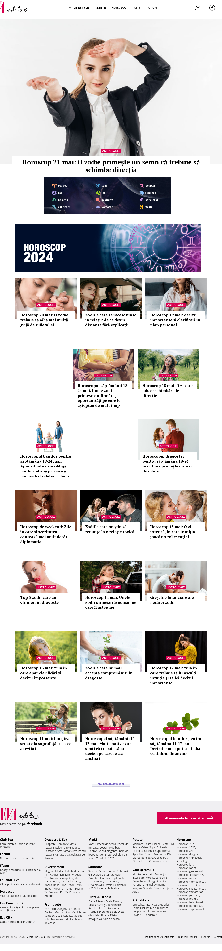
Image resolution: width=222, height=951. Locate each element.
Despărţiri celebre (143, 911)
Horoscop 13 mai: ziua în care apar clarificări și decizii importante (43, 672)
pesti (148, 207)
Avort (109, 885)
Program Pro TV (58, 892)
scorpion (107, 199)
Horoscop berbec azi (189, 905)
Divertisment (54, 867)
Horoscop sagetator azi (191, 888)
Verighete (105, 854)
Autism (136, 891)
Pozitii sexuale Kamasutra (65, 852)
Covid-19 (137, 915)
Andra (48, 885)
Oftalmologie (96, 885)
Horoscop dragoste (188, 854)
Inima (112, 871)
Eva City (6, 917)
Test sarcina (95, 881)
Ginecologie (95, 874)
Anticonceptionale (113, 878)
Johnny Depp (73, 874)
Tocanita (137, 851)
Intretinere (114, 905)
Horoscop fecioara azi (190, 875)
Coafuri (48, 912)
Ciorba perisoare (142, 857)
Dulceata (161, 847)
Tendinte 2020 (105, 858)
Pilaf (170, 854)
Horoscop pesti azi (188, 895)
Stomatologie (112, 874)
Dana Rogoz (51, 881)
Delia (56, 885)
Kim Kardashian (54, 874)
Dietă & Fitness (99, 897)
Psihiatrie (113, 888)
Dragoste (50, 844)
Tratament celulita (62, 919)
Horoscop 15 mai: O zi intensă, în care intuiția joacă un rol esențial (172, 531)
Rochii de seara (106, 844)
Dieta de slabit (108, 911)
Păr (46, 909)
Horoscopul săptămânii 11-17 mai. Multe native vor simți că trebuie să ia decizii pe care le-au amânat (110, 748)
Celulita (67, 915)
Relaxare (93, 905)
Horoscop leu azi (187, 899)
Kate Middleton (74, 871)
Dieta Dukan (113, 901)
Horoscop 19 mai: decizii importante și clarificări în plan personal (175, 319)
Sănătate (95, 867)
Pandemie (150, 915)
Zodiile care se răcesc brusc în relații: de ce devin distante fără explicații (110, 319)
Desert (149, 854)
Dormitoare (139, 881)
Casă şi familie (143, 870)
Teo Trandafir (52, 878)
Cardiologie (111, 881)
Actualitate (140, 900)
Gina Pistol (67, 885)
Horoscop (120, 7)
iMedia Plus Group (35, 937)
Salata (136, 847)
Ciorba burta (140, 861)
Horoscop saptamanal (190, 909)
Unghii (62, 909)
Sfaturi (5, 865)
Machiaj (59, 912)
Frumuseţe (52, 904)
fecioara (150, 192)
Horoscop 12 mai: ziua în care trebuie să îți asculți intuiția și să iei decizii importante (173, 675)
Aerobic (93, 908)
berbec (62, 185)
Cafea (144, 847)
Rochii (53, 909)
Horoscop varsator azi (190, 892)
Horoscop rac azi (187, 868)
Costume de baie (110, 847)
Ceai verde (119, 885)
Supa (152, 847)
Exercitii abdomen (110, 908)
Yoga (103, 905)
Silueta (105, 915)
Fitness (100, 901)
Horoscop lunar (186, 864)
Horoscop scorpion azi (190, 885)
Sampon (49, 915)
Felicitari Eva (9, 880)
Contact (218, 937)
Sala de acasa (111, 919)
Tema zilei (138, 908)
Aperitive (137, 854)
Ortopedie (100, 888)
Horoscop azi (185, 851)
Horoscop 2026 (186, 844)
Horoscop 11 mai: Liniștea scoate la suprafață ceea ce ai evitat (45, 743)
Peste (165, 844)
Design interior (157, 881)
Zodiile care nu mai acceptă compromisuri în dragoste (109, 672)
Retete (100, 7)
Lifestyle (81, 7)
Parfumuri (73, 909)
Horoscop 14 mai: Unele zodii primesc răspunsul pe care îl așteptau (110, 602)
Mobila (150, 877)
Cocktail (149, 851)
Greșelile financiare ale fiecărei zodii (172, 600)
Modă (92, 839)
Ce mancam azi (158, 861)
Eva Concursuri (11, 903)
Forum (151, 7)
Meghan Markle (54, 871)
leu (103, 192)
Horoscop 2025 (186, 847)
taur (104, 185)
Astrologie (111, 150)
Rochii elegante (107, 851)
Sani (68, 912)
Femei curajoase (164, 888)
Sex (59, 851)
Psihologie (123, 871)
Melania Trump (63, 888)
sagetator (151, 199)
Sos (171, 844)
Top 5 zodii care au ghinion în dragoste (39, 600)
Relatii (59, 847)
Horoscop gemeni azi (190, 871)
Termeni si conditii (188, 937)
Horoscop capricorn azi (191, 881)
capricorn (64, 207)
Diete (91, 901)
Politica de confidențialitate (159, 937)
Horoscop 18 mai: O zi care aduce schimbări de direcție (168, 390)
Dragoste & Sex (55, 839)
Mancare (137, 844)
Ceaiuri (103, 871)
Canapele (161, 877)
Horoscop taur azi (188, 878)
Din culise (138, 904)
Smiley (76, 881)
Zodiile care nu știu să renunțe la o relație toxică (109, 529)
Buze (59, 915)
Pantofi (92, 851)
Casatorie (50, 851)
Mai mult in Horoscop (111, 783)
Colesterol (94, 878)
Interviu (150, 904)
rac (60, 192)
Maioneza (160, 854)
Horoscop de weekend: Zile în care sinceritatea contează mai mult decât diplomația (45, 534)
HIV (90, 888)
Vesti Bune (162, 911)
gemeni (150, 185)
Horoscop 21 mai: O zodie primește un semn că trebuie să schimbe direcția (111, 166)
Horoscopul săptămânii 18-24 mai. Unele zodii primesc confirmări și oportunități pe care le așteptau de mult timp (103, 395)
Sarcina (93, 871)
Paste (147, 844)
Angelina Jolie (70, 878)
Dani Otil (65, 881)
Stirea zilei (162, 904)
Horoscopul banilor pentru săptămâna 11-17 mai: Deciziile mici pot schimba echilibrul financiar (175, 746)
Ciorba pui (160, 857)
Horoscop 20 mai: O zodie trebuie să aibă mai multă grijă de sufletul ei (44, 319)
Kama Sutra (70, 851)
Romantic (63, 844)
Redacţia (205, 937)
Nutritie (93, 911)
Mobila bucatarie (142, 874)
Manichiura (79, 912)
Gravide (147, 888)
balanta (63, 199)
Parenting (138, 884)
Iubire (75, 847)
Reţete (137, 839)
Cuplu (67, 847)
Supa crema (162, 851)
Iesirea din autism (157, 908)
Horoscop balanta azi (190, 902)
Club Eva (6, 839)
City (137, 7)
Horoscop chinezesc (189, 857)
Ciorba (156, 844)
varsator (107, 207)
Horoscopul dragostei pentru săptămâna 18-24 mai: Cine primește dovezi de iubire (167, 464)
